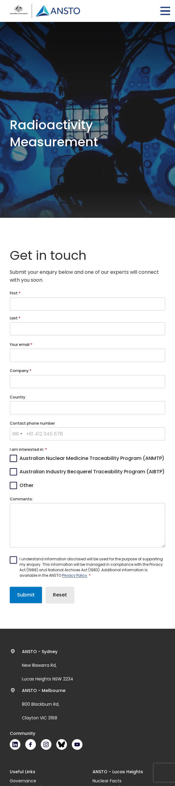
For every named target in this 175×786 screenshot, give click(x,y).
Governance (23, 781)
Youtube (77, 744)
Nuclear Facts (107, 781)
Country (17, 397)
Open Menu (165, 11)
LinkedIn (15, 744)
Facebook (30, 744)
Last (14, 318)
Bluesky (61, 744)
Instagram (46, 744)
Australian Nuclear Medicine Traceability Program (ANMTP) (91, 458)
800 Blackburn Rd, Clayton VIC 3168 (43, 704)
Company (20, 370)
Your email (20, 344)
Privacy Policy (74, 575)
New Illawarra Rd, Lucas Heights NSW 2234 (47, 665)
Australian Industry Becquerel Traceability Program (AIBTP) (92, 471)
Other (26, 485)
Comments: (21, 499)
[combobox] (17, 434)
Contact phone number (32, 423)
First (14, 293)
